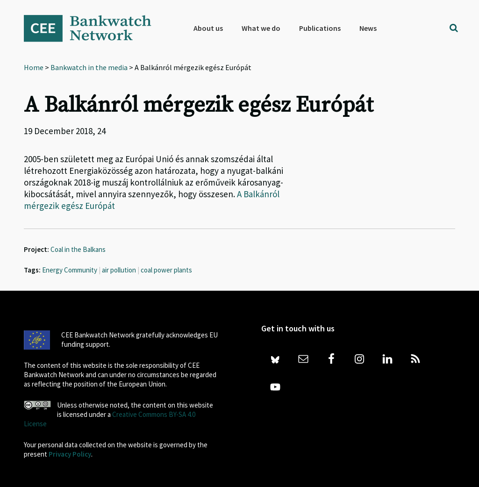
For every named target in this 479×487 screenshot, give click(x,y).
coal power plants (166, 269)
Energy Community (69, 269)
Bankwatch (94, 28)
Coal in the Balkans (78, 249)
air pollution (119, 269)
